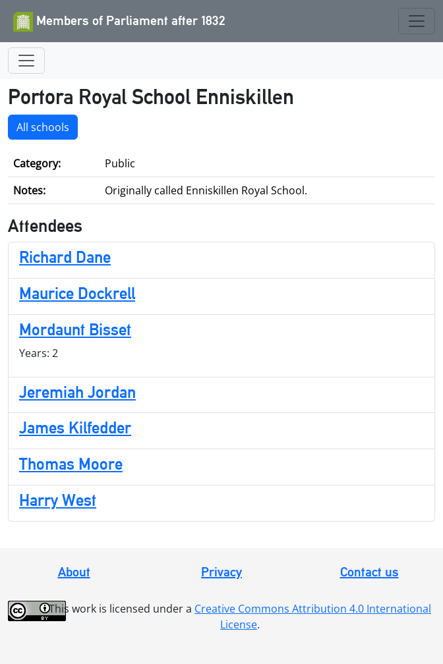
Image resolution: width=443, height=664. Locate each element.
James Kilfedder (75, 427)
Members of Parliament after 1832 (119, 22)
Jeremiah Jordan (77, 392)
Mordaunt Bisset (75, 329)
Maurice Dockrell (77, 293)
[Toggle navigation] (416, 21)
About (74, 572)
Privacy (221, 572)
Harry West (57, 500)
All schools (42, 127)
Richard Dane (65, 257)
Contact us (369, 572)
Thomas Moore (71, 464)
